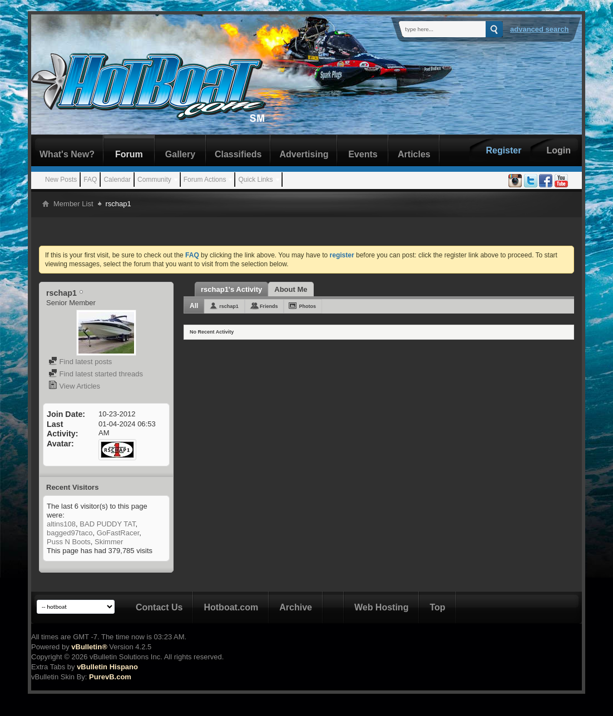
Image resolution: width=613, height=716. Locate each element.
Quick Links (255, 179)
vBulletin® (89, 647)
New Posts (61, 179)
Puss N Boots (69, 542)
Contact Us (159, 607)
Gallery (180, 154)
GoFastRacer (118, 533)
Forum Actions (205, 179)
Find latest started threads (95, 374)
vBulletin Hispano (107, 667)
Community (154, 179)
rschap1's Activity (231, 289)
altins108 (61, 524)
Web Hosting (381, 607)
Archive (295, 607)
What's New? (67, 154)
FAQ (90, 179)
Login (558, 150)
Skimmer (109, 542)
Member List (73, 204)
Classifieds (238, 154)
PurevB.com (110, 677)
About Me (290, 289)
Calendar (117, 179)
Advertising (303, 154)
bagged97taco (69, 533)
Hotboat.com (231, 607)
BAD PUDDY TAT (107, 524)
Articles (414, 154)
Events (362, 154)
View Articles (74, 386)
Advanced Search (539, 29)
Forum (129, 154)
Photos (307, 306)
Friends (269, 306)
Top (437, 607)
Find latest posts (80, 361)
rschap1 (229, 306)
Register (503, 150)
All (194, 306)
